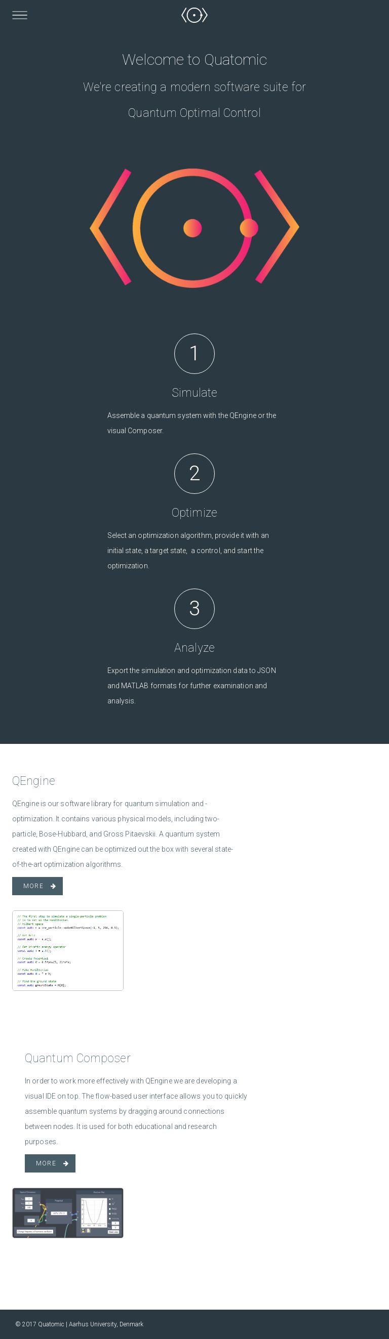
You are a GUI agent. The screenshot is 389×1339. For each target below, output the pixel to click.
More (33, 886)
